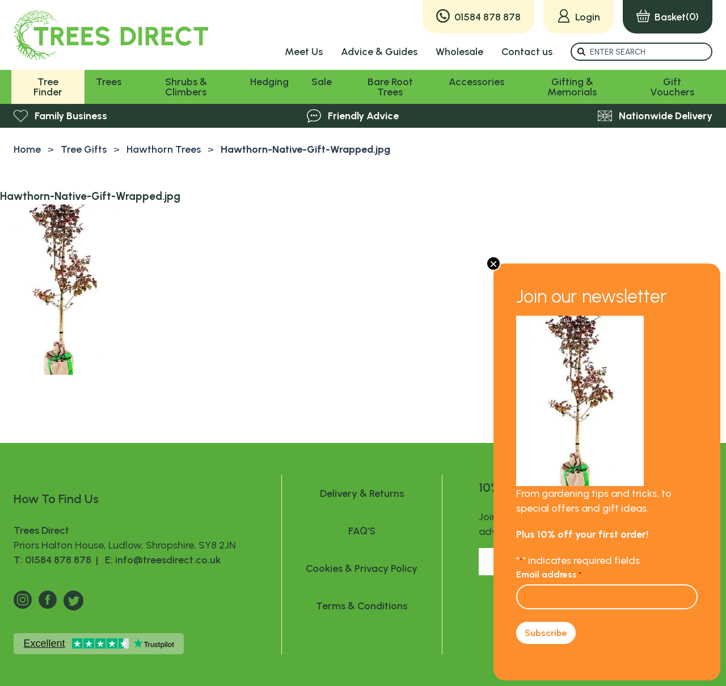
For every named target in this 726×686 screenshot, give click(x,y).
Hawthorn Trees (163, 149)
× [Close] (493, 263)
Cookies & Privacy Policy (361, 568)
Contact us (526, 51)
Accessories (476, 82)
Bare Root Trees (390, 87)
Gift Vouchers (672, 87)
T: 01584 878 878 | (57, 560)
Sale (321, 82)
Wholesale (459, 51)
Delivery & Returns (362, 493)
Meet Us (304, 51)
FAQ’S (361, 531)
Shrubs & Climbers (186, 87)
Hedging (269, 82)
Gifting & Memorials (572, 87)
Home (27, 149)
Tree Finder (47, 87)
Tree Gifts (84, 149)
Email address (549, 574)
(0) (667, 16)
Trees (108, 82)
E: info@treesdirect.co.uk (160, 560)
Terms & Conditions (361, 606)
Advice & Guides (379, 51)
